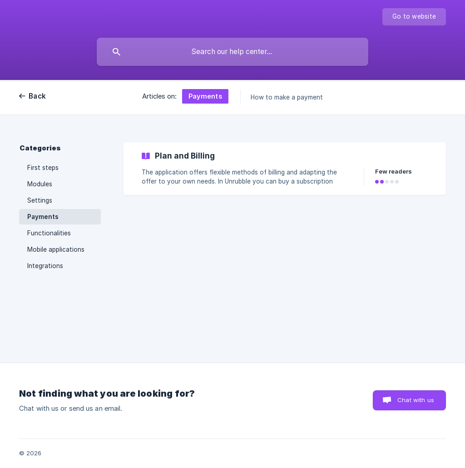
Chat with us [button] (415, 399)
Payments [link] (43, 216)
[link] (285, 168)
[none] (414, 16)
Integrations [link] (45, 265)
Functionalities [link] (49, 233)
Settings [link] (39, 200)
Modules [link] (39, 184)
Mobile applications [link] (55, 249)
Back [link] (37, 96)
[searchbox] (232, 52)
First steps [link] (43, 167)
